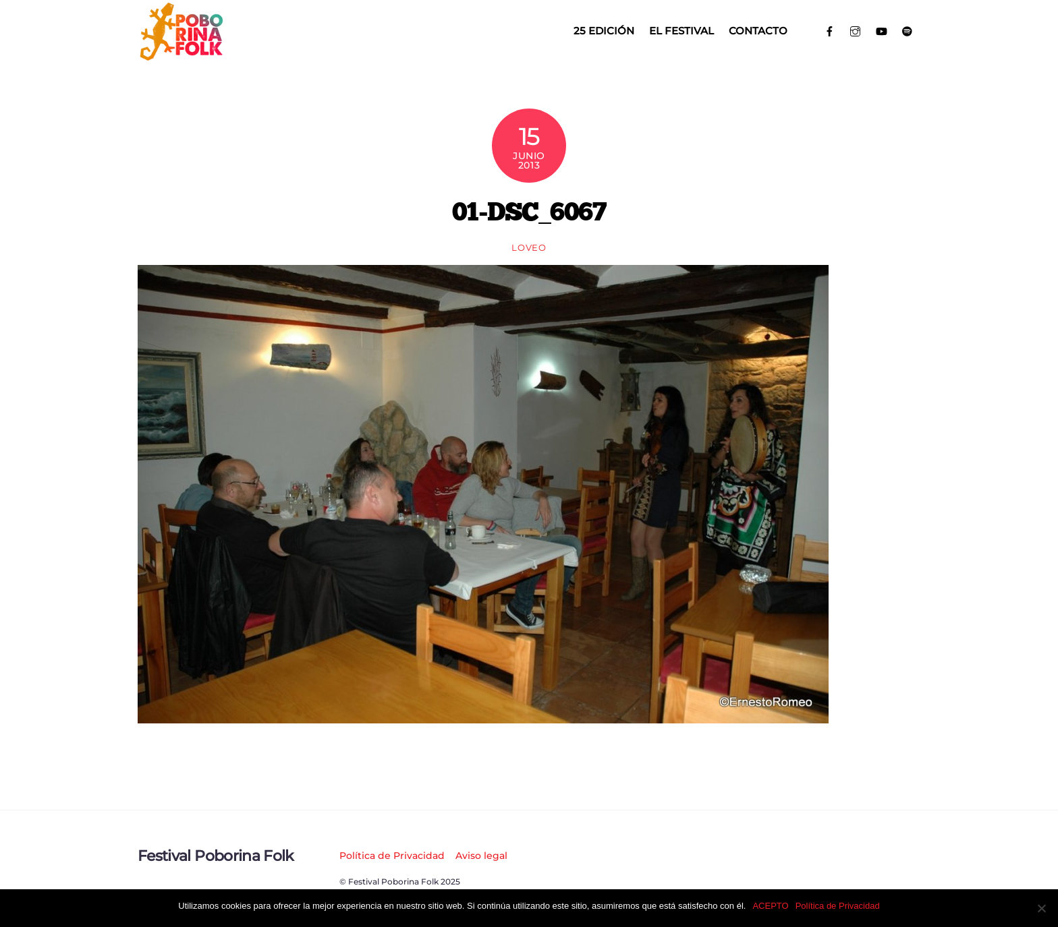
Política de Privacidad (392, 855)
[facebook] (829, 30)
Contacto (758, 30)
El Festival (681, 30)
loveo (528, 247)
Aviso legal (481, 855)
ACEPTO (770, 906)
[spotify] (907, 30)
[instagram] (855, 30)
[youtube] (881, 30)
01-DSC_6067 (529, 210)
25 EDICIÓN (604, 30)
